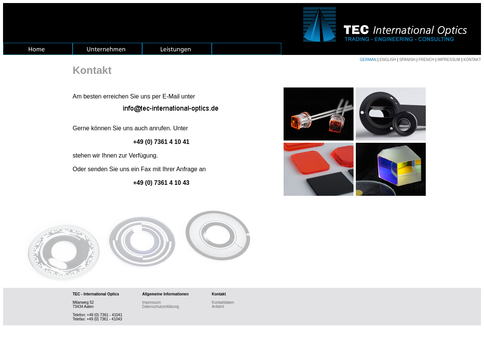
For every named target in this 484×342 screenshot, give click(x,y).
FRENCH (426, 60)
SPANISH (407, 60)
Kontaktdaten (223, 302)
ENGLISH (388, 60)
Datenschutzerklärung (160, 307)
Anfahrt (218, 307)
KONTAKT (472, 60)
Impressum (151, 302)
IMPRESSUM (449, 60)
